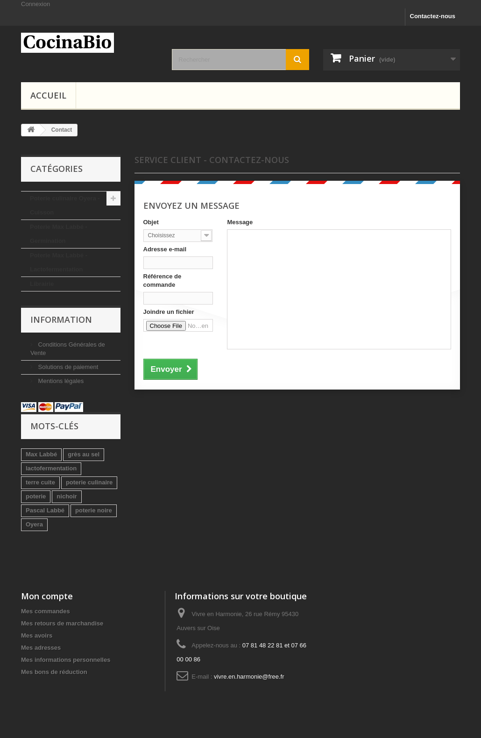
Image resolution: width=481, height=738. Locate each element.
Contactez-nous (433, 16)
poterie (36, 496)
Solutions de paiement (67, 366)
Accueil (48, 95)
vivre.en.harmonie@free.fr (249, 676)
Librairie (42, 283)
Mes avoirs (36, 635)
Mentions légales (60, 380)
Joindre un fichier (168, 311)
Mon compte (47, 596)
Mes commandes (45, 611)
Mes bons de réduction (54, 671)
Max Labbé (41, 454)
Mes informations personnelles (65, 659)
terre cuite (40, 482)
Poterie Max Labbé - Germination (58, 233)
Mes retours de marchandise (62, 623)
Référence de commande (162, 280)
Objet (151, 222)
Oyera (34, 524)
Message (240, 222)
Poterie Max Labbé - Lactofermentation (58, 262)
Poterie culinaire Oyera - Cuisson (65, 205)
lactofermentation (51, 468)
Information (61, 319)
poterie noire (93, 510)
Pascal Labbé (45, 510)
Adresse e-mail (165, 249)
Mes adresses (41, 647)
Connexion (35, 3)
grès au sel (83, 454)
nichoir (67, 496)
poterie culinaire (89, 482)
